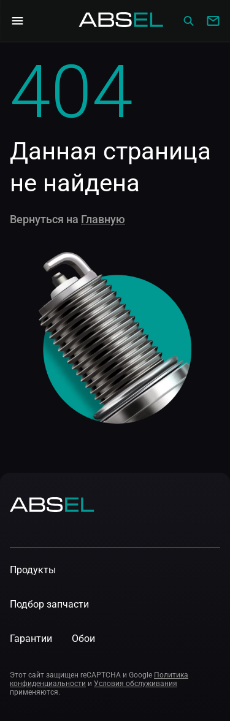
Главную (103, 219)
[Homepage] (121, 20)
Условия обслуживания (135, 683)
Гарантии (31, 638)
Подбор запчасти (49, 604)
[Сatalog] (188, 20)
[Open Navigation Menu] (17, 20)
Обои (83, 638)
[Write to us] (212, 20)
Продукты (33, 570)
